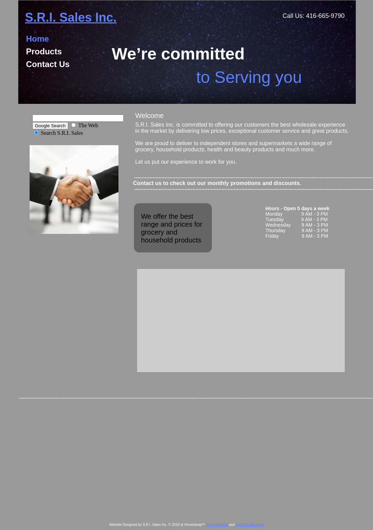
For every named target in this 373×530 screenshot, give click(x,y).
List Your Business (250, 525)
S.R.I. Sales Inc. (71, 17)
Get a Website (217, 525)
